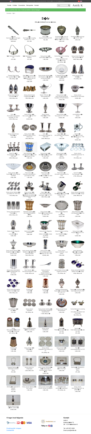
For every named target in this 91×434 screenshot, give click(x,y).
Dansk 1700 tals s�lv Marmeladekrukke (45, 95)
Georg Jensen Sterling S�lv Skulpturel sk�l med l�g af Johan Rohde (13, 252)
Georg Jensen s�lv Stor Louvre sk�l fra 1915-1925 (29, 116)
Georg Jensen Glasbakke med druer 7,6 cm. (77, 155)
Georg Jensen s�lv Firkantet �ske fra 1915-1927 (77, 233)
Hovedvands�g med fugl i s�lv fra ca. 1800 (77, 37)
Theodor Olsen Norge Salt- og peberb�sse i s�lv (13, 76)
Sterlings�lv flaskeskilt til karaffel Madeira (13, 388)
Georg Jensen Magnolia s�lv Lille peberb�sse (13, 233)
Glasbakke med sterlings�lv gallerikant (62, 387)
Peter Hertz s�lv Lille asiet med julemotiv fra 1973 (62, 174)
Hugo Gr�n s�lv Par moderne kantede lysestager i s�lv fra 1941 (45, 194)
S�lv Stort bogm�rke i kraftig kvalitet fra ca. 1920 (29, 38)
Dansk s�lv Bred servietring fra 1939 (45, 37)
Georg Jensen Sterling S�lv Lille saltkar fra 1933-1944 (13, 193)
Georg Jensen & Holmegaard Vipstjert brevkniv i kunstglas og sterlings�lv (45, 272)
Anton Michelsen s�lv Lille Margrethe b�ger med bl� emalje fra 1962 (29, 155)
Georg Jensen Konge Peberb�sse (13, 134)
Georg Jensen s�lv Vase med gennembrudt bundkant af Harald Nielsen (61, 96)
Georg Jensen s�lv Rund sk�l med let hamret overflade (13, 174)
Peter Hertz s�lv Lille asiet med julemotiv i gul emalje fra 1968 (29, 174)
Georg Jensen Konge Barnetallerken (61, 309)
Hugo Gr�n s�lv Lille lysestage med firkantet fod (62, 135)
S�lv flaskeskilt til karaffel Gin (13, 56)
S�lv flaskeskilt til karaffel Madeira (29, 56)
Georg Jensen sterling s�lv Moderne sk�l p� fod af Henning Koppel (29, 252)
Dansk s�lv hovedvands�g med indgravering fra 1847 (77, 290)
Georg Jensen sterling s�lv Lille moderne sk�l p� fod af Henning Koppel (45, 77)
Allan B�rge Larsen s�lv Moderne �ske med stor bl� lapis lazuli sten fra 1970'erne (29, 77)
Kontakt (36, 5)
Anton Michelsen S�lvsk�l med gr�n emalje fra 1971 (77, 252)
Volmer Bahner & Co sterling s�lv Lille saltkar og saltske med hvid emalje (78, 311)
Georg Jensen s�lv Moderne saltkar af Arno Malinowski (29, 135)
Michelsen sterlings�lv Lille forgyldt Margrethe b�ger (29, 213)
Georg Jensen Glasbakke (29, 309)
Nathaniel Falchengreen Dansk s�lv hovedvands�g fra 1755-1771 (61, 291)
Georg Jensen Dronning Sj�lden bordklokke (29, 329)
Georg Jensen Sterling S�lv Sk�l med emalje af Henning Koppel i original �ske (45, 369)
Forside (9, 5)
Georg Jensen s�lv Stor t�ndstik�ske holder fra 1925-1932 (45, 155)
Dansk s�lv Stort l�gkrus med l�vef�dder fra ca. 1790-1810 (77, 136)
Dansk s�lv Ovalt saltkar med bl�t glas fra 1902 (78, 330)
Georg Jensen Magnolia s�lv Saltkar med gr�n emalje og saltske (45, 233)
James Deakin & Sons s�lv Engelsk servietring (62, 270)
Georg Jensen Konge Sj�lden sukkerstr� (13, 407)
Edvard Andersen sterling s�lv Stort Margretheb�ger (61, 233)
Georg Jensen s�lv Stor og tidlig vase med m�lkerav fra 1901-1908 (45, 252)
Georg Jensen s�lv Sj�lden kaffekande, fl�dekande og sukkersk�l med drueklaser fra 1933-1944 (29, 195)
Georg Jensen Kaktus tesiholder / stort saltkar (61, 252)
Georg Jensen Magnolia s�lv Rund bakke (62, 213)
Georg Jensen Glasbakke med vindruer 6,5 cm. (45, 349)
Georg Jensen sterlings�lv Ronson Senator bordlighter (45, 387)
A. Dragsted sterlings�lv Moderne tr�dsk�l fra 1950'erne (61, 77)
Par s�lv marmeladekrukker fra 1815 (78, 348)
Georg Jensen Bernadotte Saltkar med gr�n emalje (77, 193)
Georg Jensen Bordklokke (45, 329)
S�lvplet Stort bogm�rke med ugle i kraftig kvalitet (13, 38)
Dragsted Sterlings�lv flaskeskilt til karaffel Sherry (13, 369)
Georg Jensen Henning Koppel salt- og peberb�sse (78, 388)
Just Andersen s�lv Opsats (78, 115)
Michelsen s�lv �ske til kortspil (62, 368)
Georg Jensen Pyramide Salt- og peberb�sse (78, 56)
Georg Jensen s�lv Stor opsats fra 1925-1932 (61, 115)
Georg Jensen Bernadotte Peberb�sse (13, 212)
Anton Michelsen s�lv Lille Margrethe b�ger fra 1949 (77, 213)
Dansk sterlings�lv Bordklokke (29, 232)
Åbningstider (29, 5)
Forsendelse (21, 5)
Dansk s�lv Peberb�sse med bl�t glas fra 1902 (61, 330)
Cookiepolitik (10, 430)
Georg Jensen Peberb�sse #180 (45, 115)
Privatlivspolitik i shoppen (13, 428)
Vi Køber (15, 5)
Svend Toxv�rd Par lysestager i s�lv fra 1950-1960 (13, 155)
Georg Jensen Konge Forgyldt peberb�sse (29, 95)
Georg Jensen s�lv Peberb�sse (29, 348)
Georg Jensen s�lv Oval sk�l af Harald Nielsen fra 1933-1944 (45, 213)
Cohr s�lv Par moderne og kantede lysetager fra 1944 (13, 116)
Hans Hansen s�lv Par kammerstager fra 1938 (29, 270)
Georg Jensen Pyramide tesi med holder (77, 95)
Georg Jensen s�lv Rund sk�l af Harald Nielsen (61, 155)
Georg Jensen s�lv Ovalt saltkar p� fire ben (45, 56)
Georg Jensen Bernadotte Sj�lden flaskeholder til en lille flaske (13, 271)
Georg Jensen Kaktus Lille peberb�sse (13, 95)
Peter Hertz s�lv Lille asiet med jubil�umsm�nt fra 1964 (45, 174)
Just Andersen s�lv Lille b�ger (13, 309)
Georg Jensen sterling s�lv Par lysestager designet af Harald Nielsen (45, 310)
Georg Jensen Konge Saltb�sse (77, 76)
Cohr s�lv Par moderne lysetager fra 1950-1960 (45, 135)
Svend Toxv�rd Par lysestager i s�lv (77, 173)
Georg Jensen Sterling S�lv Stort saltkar (29, 387)
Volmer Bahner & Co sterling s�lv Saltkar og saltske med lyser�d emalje (61, 58)
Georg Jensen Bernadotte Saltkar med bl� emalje (77, 270)
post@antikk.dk (71, 430)
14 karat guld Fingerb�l (29, 290)
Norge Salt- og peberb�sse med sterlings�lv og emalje (13, 330)
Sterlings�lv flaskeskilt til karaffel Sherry (77, 369)
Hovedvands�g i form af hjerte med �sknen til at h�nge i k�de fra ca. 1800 (62, 38)
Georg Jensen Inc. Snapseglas (29, 368)
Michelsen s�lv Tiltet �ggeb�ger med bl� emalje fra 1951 (61, 194)
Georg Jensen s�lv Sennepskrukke (62, 348)
